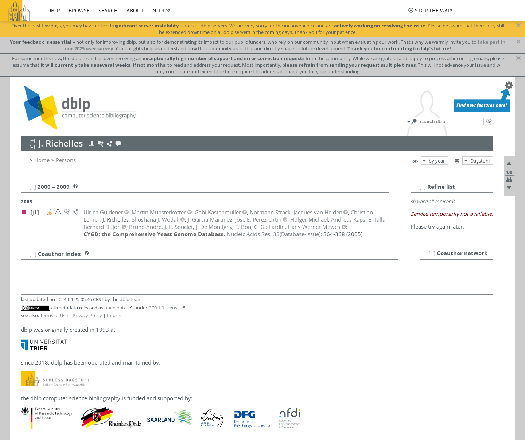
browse (79, 10)
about (135, 10)
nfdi (158, 10)
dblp (53, 10)
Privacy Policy (87, 315)
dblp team (131, 299)
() (273, 234)
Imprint (115, 315)
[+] (431, 253)
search (108, 10)
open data (115, 307)
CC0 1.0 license (164, 307)
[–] (422, 186)
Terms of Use (54, 315)
